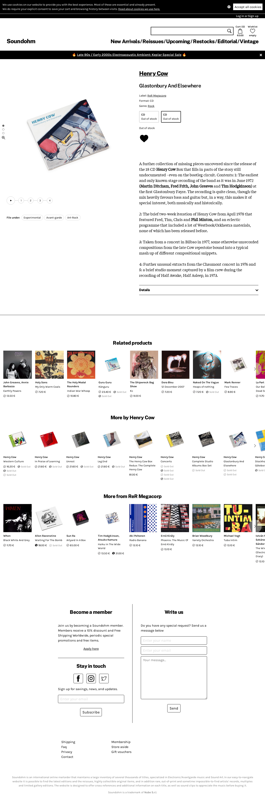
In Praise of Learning (47, 461)
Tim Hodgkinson (108, 535)
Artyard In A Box (76, 540)
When (7, 535)
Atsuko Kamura (107, 539)
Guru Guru (105, 382)
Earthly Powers (12, 390)
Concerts (166, 461)
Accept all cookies (248, 7)
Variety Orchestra (203, 540)
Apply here (91, 649)
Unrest (70, 461)
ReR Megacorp (156, 95)
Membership (120, 742)
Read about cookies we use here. (139, 9)
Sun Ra (70, 535)
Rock (151, 106)
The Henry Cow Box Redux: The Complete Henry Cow (142, 465)
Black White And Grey (16, 540)
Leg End (102, 461)
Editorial (227, 41)
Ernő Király (167, 535)
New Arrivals (125, 41)
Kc (131, 390)
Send (174, 708)
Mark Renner (232, 382)
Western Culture (13, 461)
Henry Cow (153, 73)
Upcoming (178, 41)
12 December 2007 (172, 386)
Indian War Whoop (78, 390)
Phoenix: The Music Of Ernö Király (174, 542)
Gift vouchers (121, 752)
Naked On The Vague (206, 382)
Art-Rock (72, 217)
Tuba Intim (230, 540)
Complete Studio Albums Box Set (202, 463)
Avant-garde (54, 217)
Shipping (68, 742)
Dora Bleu (167, 382)
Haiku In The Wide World (109, 546)
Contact (67, 757)
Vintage (249, 41)
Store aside (119, 747)
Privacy (66, 752)
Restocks (204, 41)
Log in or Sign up (247, 16)
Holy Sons (41, 382)
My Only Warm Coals (47, 386)
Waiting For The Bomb (48, 540)
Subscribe (91, 712)
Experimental (32, 217)
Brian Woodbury (202, 535)
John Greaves (11, 382)
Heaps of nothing (203, 386)
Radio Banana (137, 540)
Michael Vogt (232, 535)
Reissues (152, 41)
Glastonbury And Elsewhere (234, 463)
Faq (64, 747)
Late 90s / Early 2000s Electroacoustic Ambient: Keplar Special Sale (129, 55)
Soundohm (21, 41)
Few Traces (231, 386)
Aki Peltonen (137, 535)
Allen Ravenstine (45, 535)
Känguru (104, 386)
